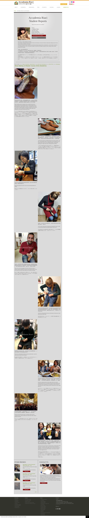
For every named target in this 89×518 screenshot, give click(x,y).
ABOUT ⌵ (16, 7)
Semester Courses (28, 499)
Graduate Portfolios (18, 503)
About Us (16, 498)
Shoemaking (35, 37)
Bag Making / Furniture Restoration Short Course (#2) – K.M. (29, 474)
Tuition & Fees (17, 501)
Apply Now (64, 4)
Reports (24, 64)
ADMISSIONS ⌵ (32, 7)
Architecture (42, 503)
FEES (38, 7)
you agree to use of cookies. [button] (22, 516)
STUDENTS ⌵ (44, 7)
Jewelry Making (43, 500)
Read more (26, 471)
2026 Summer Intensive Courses (30, 502)
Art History (42, 499)
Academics (16, 500)
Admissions (16, 499)
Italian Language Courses (45, 515)
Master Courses (27, 500)
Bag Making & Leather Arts (45, 502)
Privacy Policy (58, 503)
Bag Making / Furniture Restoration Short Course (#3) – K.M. (29, 465)
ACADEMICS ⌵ (23, 7)
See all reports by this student (38, 35)
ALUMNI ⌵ (59, 7)
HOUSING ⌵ (52, 7)
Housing (16, 502)
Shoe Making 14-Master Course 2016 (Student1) (31, 66)
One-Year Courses (28, 498)
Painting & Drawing (44, 498)
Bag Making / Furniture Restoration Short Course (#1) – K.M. (29, 483)
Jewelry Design (43, 501)
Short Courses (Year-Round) (29, 501)
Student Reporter (32, 64)
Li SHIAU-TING (50, 64)
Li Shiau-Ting (39, 64)
